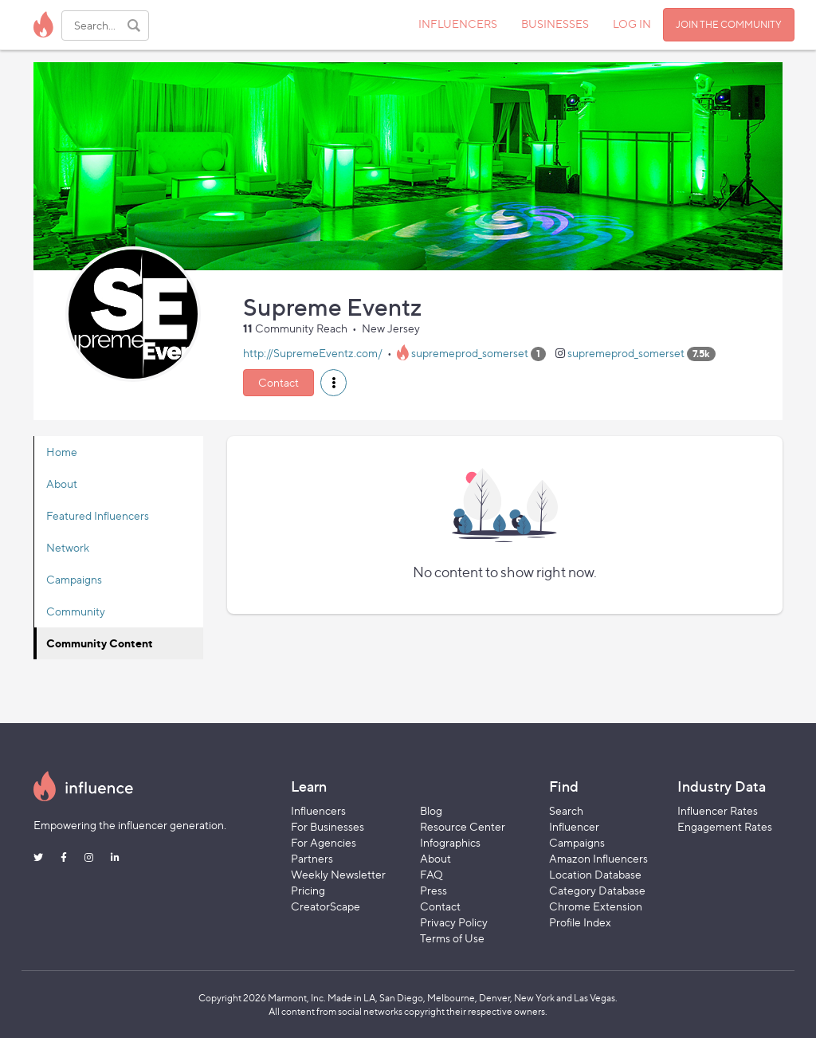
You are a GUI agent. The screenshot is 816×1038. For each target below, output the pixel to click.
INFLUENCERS (457, 23)
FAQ (431, 874)
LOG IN (632, 23)
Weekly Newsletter (338, 874)
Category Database (597, 890)
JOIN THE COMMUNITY (729, 24)
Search (566, 810)
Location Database (595, 874)
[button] (333, 382)
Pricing (308, 890)
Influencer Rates (717, 810)
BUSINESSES (555, 23)
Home (61, 451)
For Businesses (327, 826)
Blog (431, 810)
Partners (312, 858)
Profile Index (580, 922)
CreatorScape (325, 906)
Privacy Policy (454, 922)
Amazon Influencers (598, 858)
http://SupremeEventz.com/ (312, 353)
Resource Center (462, 826)
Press (433, 890)
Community (75, 611)
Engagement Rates (724, 826)
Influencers (318, 810)
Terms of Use (452, 938)
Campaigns (74, 579)
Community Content (99, 643)
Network (67, 547)
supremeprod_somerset (469, 353)
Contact (278, 382)
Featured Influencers (97, 515)
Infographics (450, 842)
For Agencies (323, 842)
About (61, 483)
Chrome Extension (595, 906)
